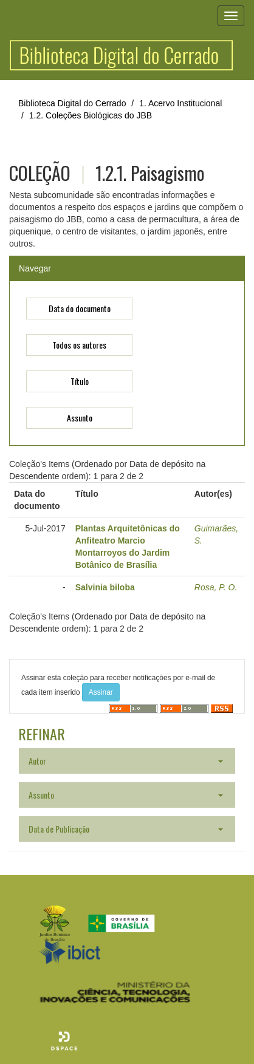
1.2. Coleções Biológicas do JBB (90, 115)
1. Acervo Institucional (180, 103)
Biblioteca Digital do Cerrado (72, 103)
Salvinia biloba (105, 587)
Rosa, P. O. (216, 587)
